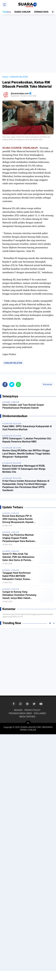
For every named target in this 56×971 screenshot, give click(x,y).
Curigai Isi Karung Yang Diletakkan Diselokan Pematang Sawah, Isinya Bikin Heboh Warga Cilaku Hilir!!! (19, 595)
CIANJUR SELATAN (13, 363)
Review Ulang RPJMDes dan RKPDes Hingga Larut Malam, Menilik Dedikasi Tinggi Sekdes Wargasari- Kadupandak (26, 453)
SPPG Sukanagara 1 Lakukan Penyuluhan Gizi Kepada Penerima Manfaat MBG (26, 440)
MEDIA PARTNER (27, 716)
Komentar (47, 384)
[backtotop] (28, 724)
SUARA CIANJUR (22, 12)
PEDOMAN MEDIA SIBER (20, 713)
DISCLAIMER (40, 713)
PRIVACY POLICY (32, 710)
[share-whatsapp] (18, 384)
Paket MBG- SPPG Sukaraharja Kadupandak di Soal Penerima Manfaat (27, 428)
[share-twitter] (11, 384)
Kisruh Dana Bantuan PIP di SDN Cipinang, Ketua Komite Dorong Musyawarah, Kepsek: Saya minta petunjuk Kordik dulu (19, 519)
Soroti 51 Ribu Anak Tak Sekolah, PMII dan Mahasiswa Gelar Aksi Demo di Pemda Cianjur (18, 557)
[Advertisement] (28, 43)
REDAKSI (18, 710)
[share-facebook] (5, 384)
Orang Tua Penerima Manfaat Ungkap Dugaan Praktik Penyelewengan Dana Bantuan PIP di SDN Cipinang (18, 538)
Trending (6, 12)
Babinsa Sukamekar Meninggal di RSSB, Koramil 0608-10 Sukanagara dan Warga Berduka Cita (23, 468)
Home (5, 77)
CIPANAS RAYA (41, 12)
